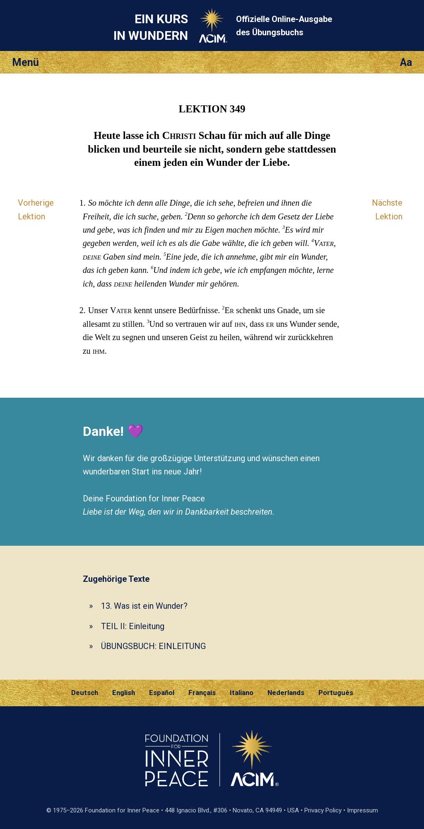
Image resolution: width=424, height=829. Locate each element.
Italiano (241, 692)
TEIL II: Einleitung (132, 626)
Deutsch (84, 692)
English (123, 692)
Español (161, 692)
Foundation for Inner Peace (122, 810)
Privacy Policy (323, 810)
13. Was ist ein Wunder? (144, 606)
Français (202, 692)
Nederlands (285, 692)
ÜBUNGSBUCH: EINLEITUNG (153, 646)
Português (335, 692)
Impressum (362, 810)
